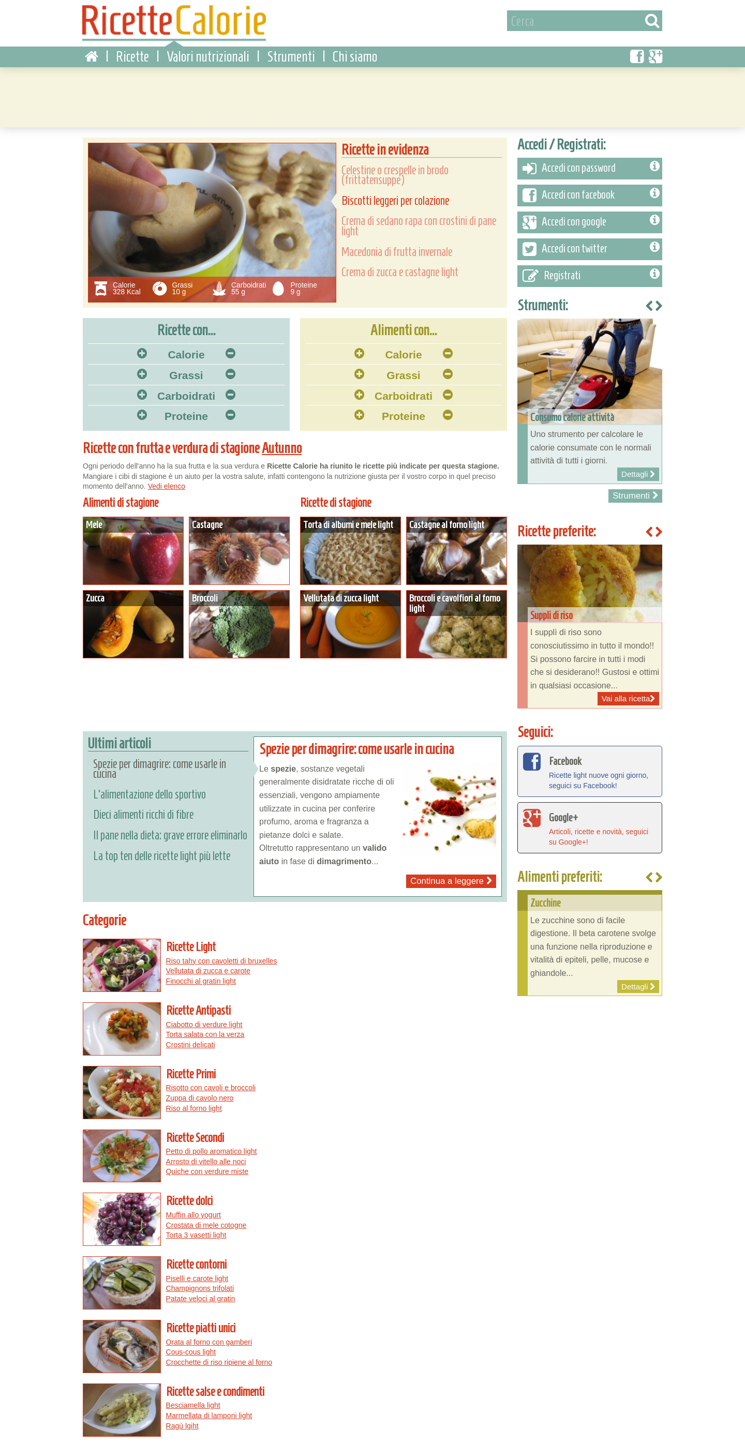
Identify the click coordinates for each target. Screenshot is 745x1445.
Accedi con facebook (591, 190)
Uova (212, 1338)
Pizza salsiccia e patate (378, 1348)
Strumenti (291, 51)
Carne (191, 1338)
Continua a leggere (450, 876)
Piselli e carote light (409, 1075)
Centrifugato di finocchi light (204, 1195)
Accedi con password (591, 163)
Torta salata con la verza (417, 965)
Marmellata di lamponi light (421, 1145)
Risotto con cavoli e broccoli (205, 1016)
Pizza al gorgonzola (451, 1348)
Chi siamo (355, 51)
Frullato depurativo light (198, 1215)
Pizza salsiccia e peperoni (434, 1358)
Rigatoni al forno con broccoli (424, 1215)
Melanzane (197, 1348)
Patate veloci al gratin (412, 1095)
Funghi (166, 1338)
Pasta (97, 1338)
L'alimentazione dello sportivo (149, 789)
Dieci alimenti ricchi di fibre (143, 809)
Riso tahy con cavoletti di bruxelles (216, 956)
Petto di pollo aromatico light (423, 1016)
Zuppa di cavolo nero (194, 1025)
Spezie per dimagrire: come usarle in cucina (159, 763)
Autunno (282, 443)
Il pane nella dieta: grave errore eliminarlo (170, 830)
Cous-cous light (185, 1145)
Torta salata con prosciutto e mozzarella (441, 1195)
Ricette (132, 51)
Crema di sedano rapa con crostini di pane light (418, 221)
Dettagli (133, 545)
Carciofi (247, 1358)
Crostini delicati (402, 976)
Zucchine (136, 1348)
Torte (118, 1338)
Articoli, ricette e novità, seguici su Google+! (590, 822)
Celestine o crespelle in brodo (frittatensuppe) (395, 170)
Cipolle (185, 1358)
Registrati (591, 271)
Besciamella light (405, 1135)
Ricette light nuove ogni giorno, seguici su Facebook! (590, 765)
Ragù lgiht (394, 1155)
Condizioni (94, 1433)
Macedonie (106, 1368)
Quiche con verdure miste (419, 1036)
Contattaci (163, 1433)
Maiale (164, 1348)
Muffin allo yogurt (187, 1075)
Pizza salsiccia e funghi (342, 1338)
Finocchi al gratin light (195, 976)
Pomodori (155, 1358)
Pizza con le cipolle (415, 1338)
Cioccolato (236, 1348)
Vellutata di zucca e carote (202, 965)
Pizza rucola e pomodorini (347, 1358)
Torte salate (146, 1368)
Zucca (98, 1358)
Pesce (140, 1338)
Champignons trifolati (412, 1085)
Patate (267, 1348)
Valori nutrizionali (208, 51)
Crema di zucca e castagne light (399, 267)
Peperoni (102, 1348)
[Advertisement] (372, 90)
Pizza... (321, 1320)
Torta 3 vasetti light (190, 1095)
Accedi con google (591, 217)
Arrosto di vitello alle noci (418, 1025)
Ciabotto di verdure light (416, 956)
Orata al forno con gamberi (203, 1135)
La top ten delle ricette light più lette (161, 850)
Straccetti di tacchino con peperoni (433, 1205)
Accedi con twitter (591, 244)
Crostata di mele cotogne (200, 1085)
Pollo (234, 1338)
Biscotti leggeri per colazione (395, 195)
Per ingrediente (124, 1320)
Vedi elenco (166, 481)
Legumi (124, 1358)
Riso (253, 1338)
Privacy (129, 1433)
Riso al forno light (188, 1036)
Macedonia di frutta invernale (396, 246)
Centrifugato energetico (198, 1205)
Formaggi (216, 1358)
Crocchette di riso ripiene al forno (213, 1155)
